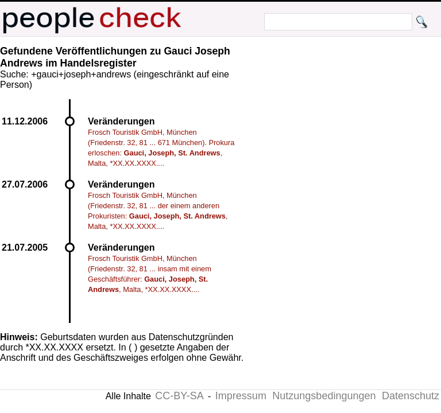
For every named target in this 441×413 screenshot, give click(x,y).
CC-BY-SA (179, 396)
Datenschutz (410, 396)
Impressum (240, 396)
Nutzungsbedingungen (324, 396)
